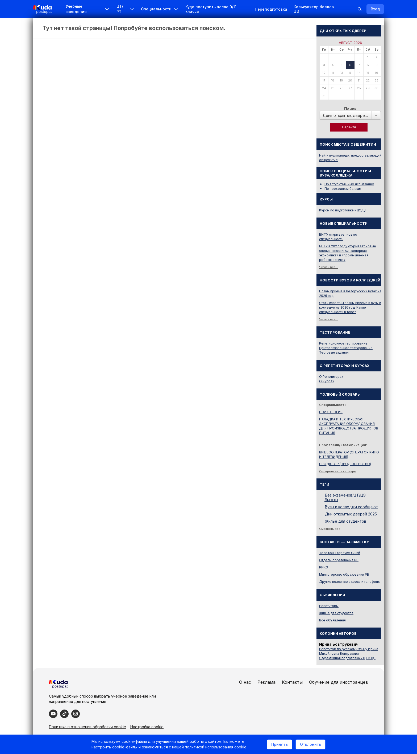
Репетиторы (329, 606)
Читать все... (328, 267)
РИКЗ (323, 567)
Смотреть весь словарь (337, 471)
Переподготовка (271, 9)
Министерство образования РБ (344, 574)
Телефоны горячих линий (339, 553)
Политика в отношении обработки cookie (87, 726)
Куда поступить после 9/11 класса (210, 9)
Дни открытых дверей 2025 (351, 514)
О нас (245, 682)
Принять (279, 744)
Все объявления (332, 620)
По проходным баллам (342, 189)
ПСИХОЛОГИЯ (331, 412)
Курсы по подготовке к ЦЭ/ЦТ (343, 210)
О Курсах (326, 381)
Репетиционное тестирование (343, 343)
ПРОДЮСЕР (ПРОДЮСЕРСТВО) (345, 464)
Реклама (266, 682)
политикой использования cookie (216, 747)
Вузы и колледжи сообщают (351, 507)
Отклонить (310, 744)
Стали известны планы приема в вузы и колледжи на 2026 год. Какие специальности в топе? (350, 307)
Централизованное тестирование (346, 348)
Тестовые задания (334, 352)
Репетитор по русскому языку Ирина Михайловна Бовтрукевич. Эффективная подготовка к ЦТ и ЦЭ (348, 653)
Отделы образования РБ (338, 560)
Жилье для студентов (345, 521)
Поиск (350, 108)
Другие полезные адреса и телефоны (349, 582)
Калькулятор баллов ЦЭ (314, 9)
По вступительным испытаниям (349, 184)
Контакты (292, 682)
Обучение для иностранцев (338, 682)
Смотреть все (329, 529)
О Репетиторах (331, 377)
